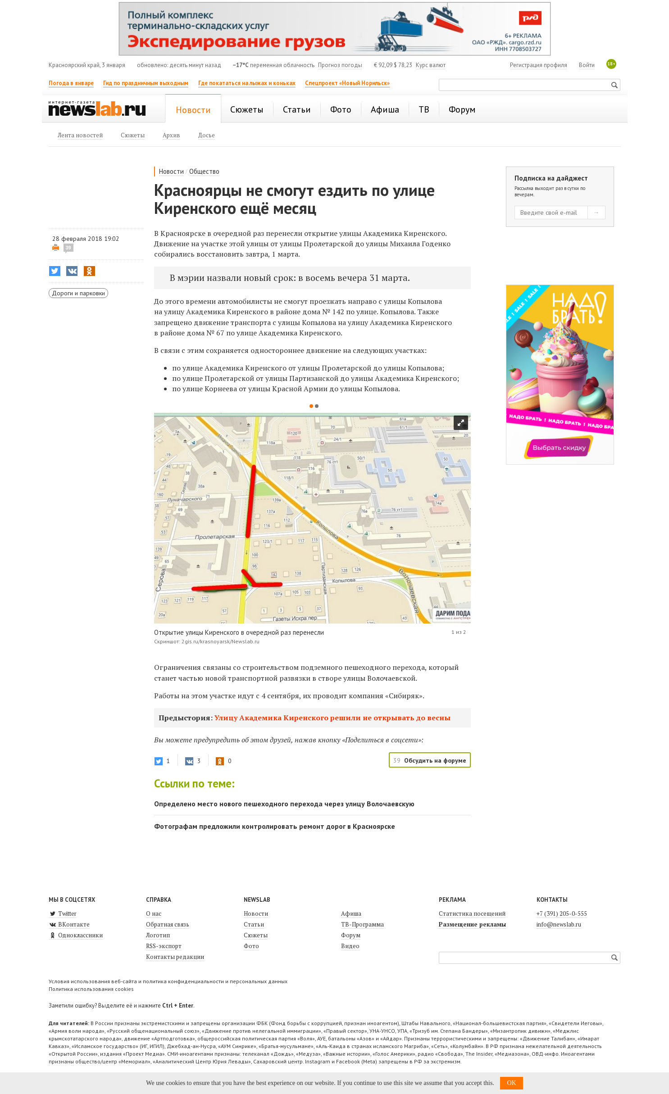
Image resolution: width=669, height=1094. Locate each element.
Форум (350, 935)
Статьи (254, 924)
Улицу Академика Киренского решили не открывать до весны (332, 718)
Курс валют (431, 65)
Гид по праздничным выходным (145, 83)
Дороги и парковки (78, 293)
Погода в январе (71, 83)
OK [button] (511, 1083)
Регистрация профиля (538, 65)
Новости (171, 171)
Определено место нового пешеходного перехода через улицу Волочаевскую (284, 803)
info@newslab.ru (559, 924)
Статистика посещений (472, 913)
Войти (587, 65)
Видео (350, 946)
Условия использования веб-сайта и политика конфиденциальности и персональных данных (168, 981)
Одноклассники (76, 935)
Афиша (351, 913)
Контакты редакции (175, 957)
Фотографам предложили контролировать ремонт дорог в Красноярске (274, 826)
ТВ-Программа (362, 924)
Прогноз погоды (340, 65)
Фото (251, 946)
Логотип (158, 935)
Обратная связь (167, 924)
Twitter (63, 913)
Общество (204, 171)
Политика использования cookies (91, 989)
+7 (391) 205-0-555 (562, 913)
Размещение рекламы (472, 924)
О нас (153, 913)
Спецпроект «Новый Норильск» (347, 83)
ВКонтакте (69, 924)
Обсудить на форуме (435, 760)
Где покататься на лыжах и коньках (247, 83)
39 (68, 247)
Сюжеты (256, 935)
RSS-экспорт (164, 946)
